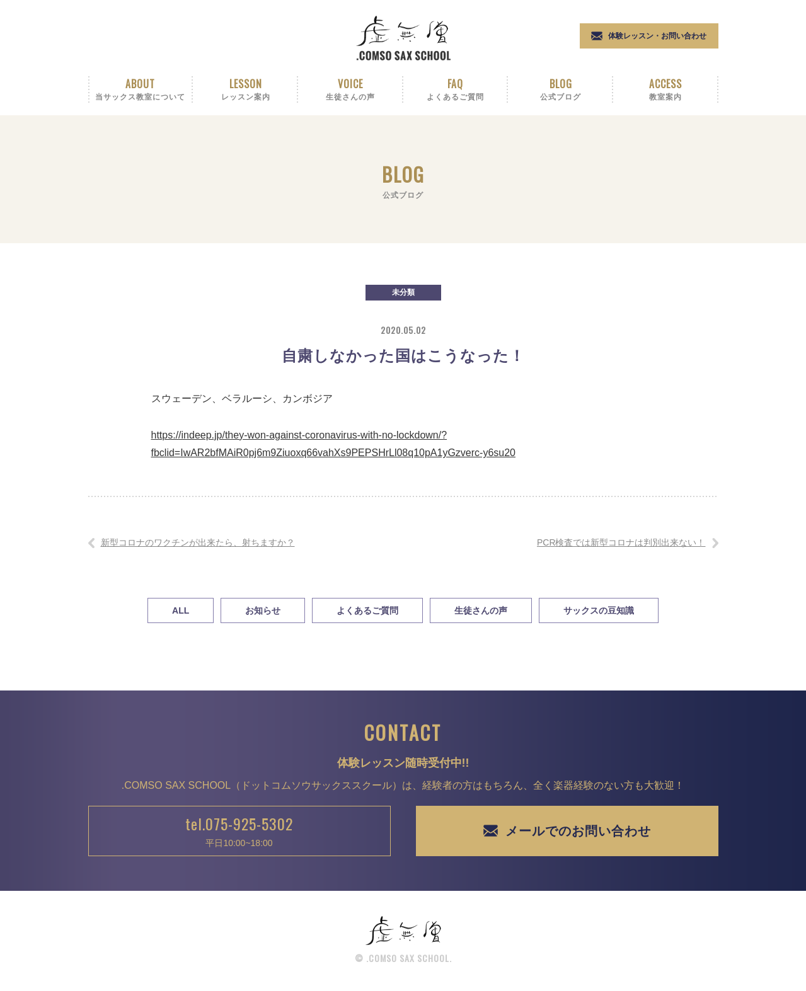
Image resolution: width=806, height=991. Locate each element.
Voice (350, 89)
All (180, 610)
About (140, 89)
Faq (456, 89)
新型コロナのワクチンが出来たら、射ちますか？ (198, 542)
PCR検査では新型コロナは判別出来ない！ (621, 542)
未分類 (403, 292)
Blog (560, 89)
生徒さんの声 (480, 610)
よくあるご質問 (367, 610)
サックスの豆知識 (598, 610)
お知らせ (262, 610)
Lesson (245, 89)
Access (665, 89)
